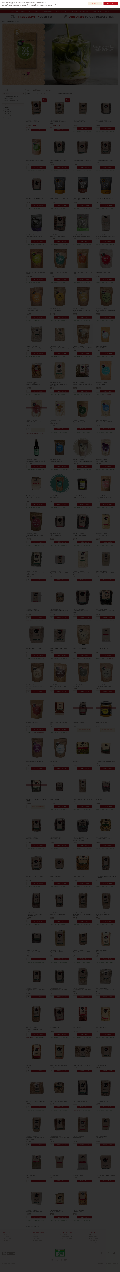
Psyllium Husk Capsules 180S (82, 461)
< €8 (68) (6, 107)
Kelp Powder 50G (32, 1175)
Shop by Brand (93, 1238)
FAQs (33, 1234)
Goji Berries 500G (78, 1027)
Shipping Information (66, 1236)
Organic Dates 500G (56, 838)
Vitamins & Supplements (30, 11)
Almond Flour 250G (102, 1138)
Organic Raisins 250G (33, 952)
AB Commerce (114, 1263)
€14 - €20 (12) (7, 111)
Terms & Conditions (37, 1240)
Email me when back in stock (38, 429)
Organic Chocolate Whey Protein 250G (81, 199)
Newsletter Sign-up (94, 1234)
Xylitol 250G (100, 348)
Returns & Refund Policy (66, 1238)
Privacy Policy (36, 1238)
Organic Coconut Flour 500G (36, 1211)
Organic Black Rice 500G (81, 1101)
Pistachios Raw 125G (79, 761)
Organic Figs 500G (32, 838)
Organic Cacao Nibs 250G (58, 686)
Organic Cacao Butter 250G (35, 686)
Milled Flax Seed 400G (33, 422)
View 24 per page (67, 93)
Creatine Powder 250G (34, 236)
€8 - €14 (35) (7, 109)
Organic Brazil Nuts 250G (104, 838)
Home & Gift (84, 11)
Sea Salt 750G (100, 384)
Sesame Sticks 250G (79, 1211)
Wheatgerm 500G (79, 1138)
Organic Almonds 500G (57, 236)
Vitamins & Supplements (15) (11, 96)
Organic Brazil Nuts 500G (34, 876)
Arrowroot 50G (78, 1175)
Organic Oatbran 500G (103, 1065)
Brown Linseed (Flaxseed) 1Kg (82, 384)
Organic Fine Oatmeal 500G (59, 573)
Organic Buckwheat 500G (81, 952)
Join (117, 2)
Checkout (113, 6)
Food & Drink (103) (8, 98)
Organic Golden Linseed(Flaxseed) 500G (34, 1028)
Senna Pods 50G (78, 722)
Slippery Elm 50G (55, 1175)
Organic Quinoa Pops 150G (81, 1065)
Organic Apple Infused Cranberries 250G (80, 839)
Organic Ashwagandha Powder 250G (57, 422)
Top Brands (96, 11)
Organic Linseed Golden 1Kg (35, 1101)
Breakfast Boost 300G (103, 272)
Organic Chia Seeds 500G (104, 121)
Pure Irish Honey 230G (103, 722)
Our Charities (6, 1240)
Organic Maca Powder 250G (35, 761)
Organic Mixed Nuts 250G (58, 1101)
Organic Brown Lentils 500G (35, 990)
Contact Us (35, 1236)
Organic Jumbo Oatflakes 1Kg (59, 348)
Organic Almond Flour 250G (105, 1175)
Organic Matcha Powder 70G (36, 160)
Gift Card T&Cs (93, 1240)
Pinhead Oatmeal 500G (104, 535)
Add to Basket (38, 130)
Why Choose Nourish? (9, 1242)
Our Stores (6, 1236)
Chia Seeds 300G (78, 686)
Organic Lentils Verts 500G (58, 990)
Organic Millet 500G (56, 952)
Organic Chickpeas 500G (104, 1101)
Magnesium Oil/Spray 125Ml (35, 461)
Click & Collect (64, 1234)
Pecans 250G (30, 1065)
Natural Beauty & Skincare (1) (11, 100)
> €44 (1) (6, 118)
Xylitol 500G (54, 761)
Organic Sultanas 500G (80, 497)
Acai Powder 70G (101, 461)
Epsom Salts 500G (56, 461)
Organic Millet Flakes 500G (105, 573)
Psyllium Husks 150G (79, 648)
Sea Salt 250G (54, 497)
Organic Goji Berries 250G (35, 198)
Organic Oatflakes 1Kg (33, 348)
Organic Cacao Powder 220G (82, 348)
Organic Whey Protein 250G (59, 198)
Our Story (6, 1234)
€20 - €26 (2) (7, 113)
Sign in (112, 2)
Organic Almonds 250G (80, 876)
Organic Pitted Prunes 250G (105, 610)
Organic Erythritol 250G (104, 422)
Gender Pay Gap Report (95, 1242)
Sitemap (34, 1242)
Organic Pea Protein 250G (81, 236)
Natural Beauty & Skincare (66, 11)
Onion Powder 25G (102, 648)
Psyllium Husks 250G (57, 1211)
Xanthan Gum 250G (33, 497)
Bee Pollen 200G (55, 310)
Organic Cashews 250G (57, 876)
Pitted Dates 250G (102, 799)
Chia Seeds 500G (55, 535)
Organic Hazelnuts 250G (58, 799)
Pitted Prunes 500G (79, 535)
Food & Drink (47, 11)
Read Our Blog (93, 1236)
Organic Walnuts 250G (57, 914)
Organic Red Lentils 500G (58, 1065)
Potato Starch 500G (33, 610)
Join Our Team (7, 1238)
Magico (102, 1263)
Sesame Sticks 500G (33, 384)
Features (14, 11)
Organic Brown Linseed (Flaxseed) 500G (34, 915)
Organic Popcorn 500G (34, 121)
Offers (106, 11)
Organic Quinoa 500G (80, 121)
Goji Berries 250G (32, 722)
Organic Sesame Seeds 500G (82, 160)
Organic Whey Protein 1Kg (104, 198)
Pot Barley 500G (101, 1027)
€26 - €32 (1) (7, 115)
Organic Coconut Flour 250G (105, 686)
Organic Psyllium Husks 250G (36, 648)
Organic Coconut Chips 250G (105, 236)
